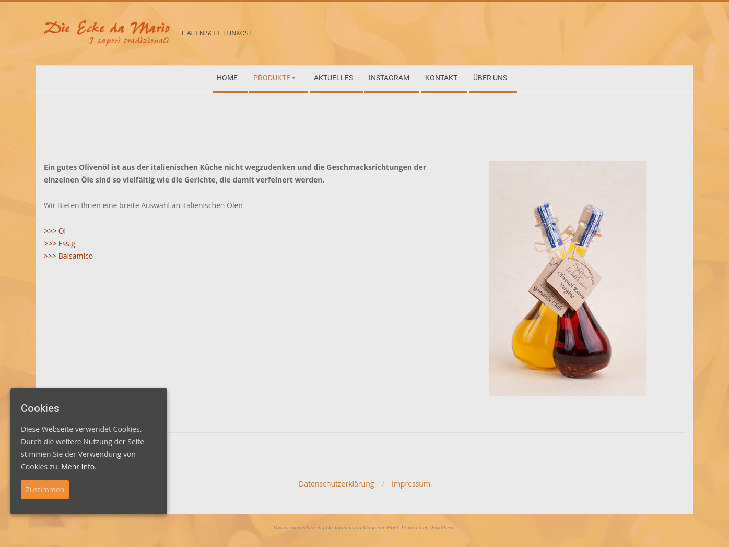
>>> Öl (55, 231)
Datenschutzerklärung (298, 527)
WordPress (442, 527)
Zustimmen (45, 489)
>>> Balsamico (68, 256)
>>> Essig (59, 243)
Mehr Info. (79, 466)
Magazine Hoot (380, 527)
